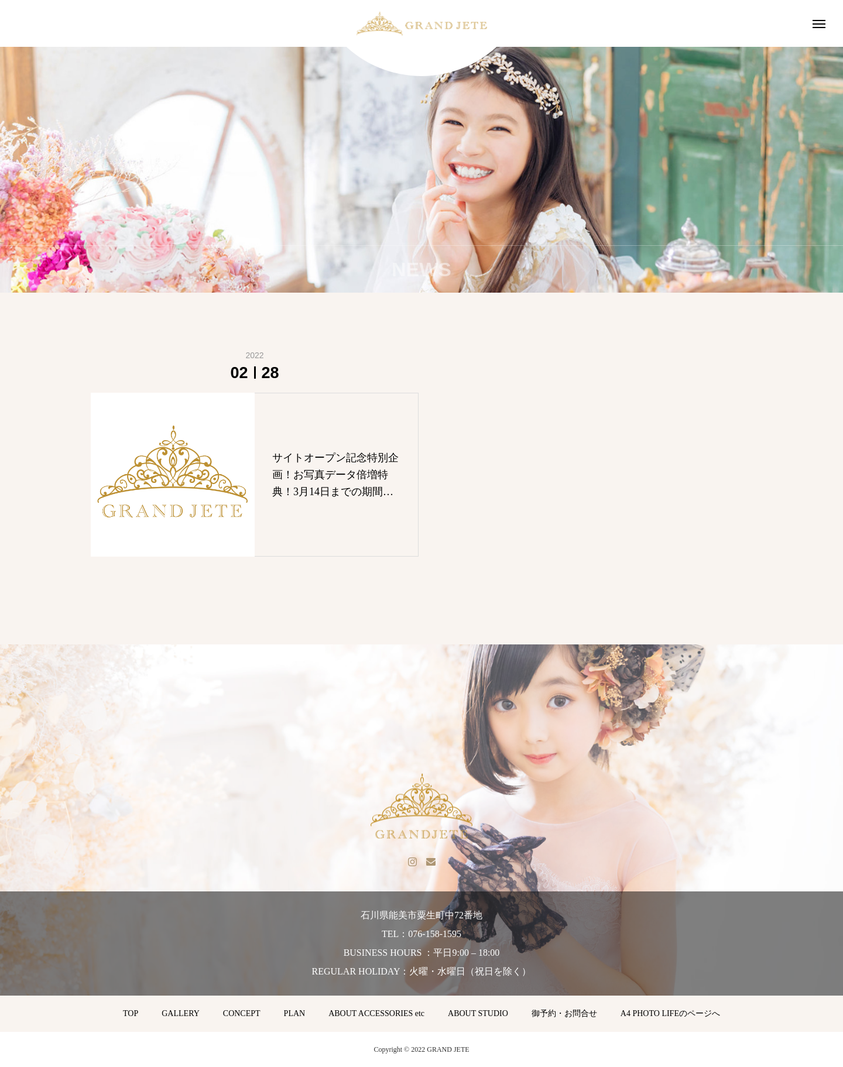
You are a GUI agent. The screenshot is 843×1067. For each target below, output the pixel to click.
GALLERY (181, 1013)
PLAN (295, 1013)
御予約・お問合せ (564, 1013)
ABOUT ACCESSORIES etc (376, 1013)
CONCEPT (242, 1013)
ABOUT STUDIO (478, 1013)
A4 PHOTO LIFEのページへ (670, 1013)
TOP (130, 1013)
